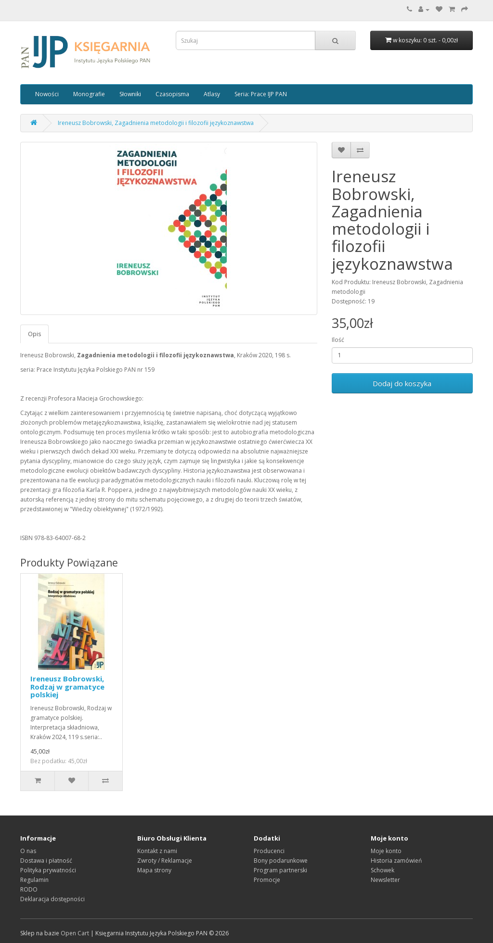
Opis (34, 334)
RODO (29, 889)
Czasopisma (172, 94)
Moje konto (386, 851)
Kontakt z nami (157, 851)
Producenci (269, 851)
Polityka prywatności (48, 870)
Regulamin (34, 880)
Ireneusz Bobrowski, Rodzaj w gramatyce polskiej (67, 686)
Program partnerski (280, 870)
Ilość (338, 340)
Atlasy (212, 94)
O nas (28, 851)
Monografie (89, 94)
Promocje (267, 880)
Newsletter (385, 880)
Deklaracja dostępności (52, 899)
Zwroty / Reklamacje (164, 860)
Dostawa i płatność (46, 860)
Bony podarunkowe (281, 860)
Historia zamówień (396, 860)
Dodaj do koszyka (402, 383)
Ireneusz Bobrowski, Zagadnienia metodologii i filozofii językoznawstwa (156, 123)
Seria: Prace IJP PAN (260, 94)
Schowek (382, 870)
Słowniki (130, 94)
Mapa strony (154, 870)
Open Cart (75, 933)
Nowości (47, 94)
